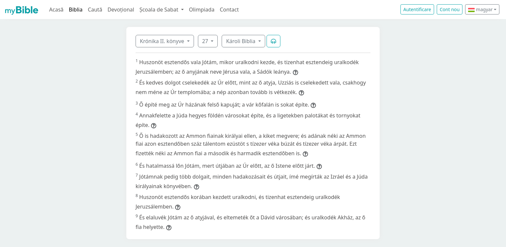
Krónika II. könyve (162, 41)
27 (205, 41)
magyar (480, 9)
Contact (229, 9)
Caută (95, 9)
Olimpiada (201, 9)
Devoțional (121, 9)
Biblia (76, 9)
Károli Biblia (241, 41)
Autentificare (417, 9)
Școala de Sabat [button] (160, 9)
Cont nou (449, 9)
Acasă (56, 9)
